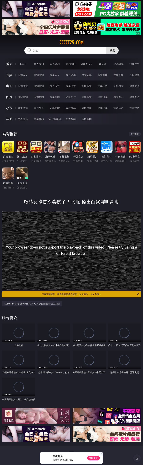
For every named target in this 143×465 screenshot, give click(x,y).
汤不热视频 (54, 119)
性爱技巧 (134, 108)
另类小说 (103, 108)
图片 (9, 97)
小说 (9, 108)
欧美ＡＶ (55, 75)
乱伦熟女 (118, 86)
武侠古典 (71, 108)
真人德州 (39, 64)
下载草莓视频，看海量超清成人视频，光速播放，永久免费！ (90, 294)
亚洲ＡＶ (23, 75)
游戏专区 (71, 64)
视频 (9, 75)
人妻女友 (55, 108)
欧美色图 (55, 97)
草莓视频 (39, 119)
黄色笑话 (118, 108)
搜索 (112, 50)
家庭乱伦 (39, 108)
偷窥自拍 (23, 97)
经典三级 (103, 86)
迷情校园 (87, 108)
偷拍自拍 (39, 86)
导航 (9, 119)
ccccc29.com (71, 42)
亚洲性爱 (23, 86)
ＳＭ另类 (134, 75)
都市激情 (23, 108)
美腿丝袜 (87, 97)
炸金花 (102, 64)
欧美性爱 (71, 86)
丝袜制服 (103, 75)
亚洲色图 (39, 97)
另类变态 (134, 86)
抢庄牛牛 (134, 64)
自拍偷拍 (39, 75)
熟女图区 (118, 97)
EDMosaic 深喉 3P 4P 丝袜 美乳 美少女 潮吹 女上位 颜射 (32, 303)
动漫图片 (71, 97)
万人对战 (55, 64)
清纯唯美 (103, 97)
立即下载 (93, 458)
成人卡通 (55, 86)
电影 (9, 86)
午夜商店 (23, 119)
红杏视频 (71, 119)
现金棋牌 (118, 64)
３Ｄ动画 (71, 75)
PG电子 (23, 64)
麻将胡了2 (86, 64)
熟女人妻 (87, 75)
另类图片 (134, 97)
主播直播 (118, 75)
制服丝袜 (87, 86)
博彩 (9, 64)
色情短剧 (87, 119)
